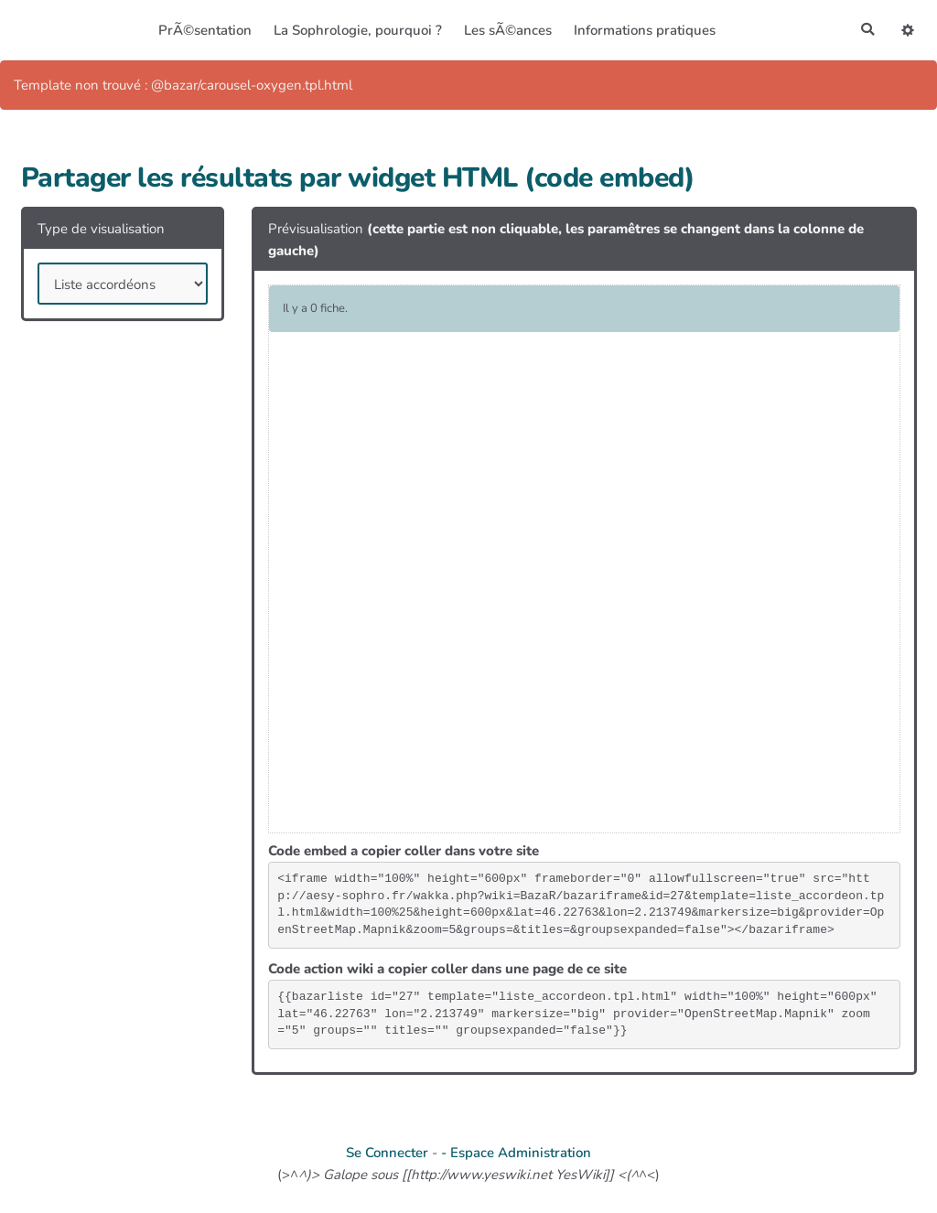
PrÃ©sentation (203, 30)
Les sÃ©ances (506, 30)
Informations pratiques (643, 30)
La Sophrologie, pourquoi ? (356, 30)
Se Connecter (387, 1152)
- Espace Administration (516, 1152)
